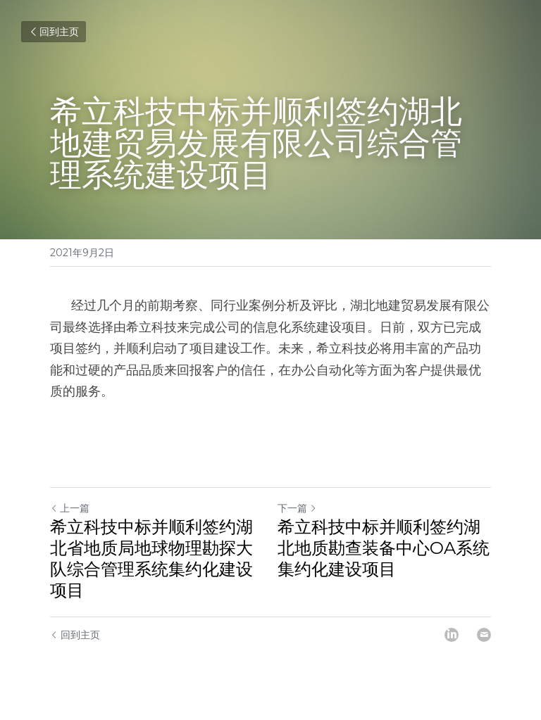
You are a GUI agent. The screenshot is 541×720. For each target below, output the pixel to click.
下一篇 (297, 508)
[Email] (484, 635)
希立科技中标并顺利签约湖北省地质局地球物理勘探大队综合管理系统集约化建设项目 (151, 558)
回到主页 (53, 31)
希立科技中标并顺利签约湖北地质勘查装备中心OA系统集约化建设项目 (384, 548)
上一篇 (69, 508)
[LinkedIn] (451, 635)
